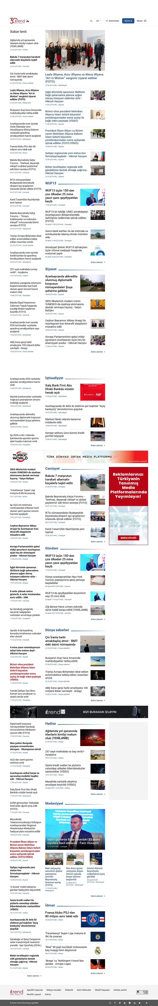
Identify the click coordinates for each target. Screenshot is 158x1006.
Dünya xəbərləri (57, 630)
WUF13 (50, 183)
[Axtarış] (91, 20)
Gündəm (51, 548)
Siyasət (50, 269)
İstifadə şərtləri (120, 990)
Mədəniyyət (54, 803)
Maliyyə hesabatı (54, 990)
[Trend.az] (19, 21)
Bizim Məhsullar (84, 990)
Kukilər (48, 994)
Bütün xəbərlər (97, 262)
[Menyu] (141, 20)
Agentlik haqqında (35, 990)
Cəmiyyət (52, 468)
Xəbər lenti (18, 32)
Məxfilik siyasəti (34, 994)
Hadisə (50, 723)
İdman (50, 905)
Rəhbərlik (69, 990)
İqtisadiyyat (54, 378)
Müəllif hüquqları (102, 990)
